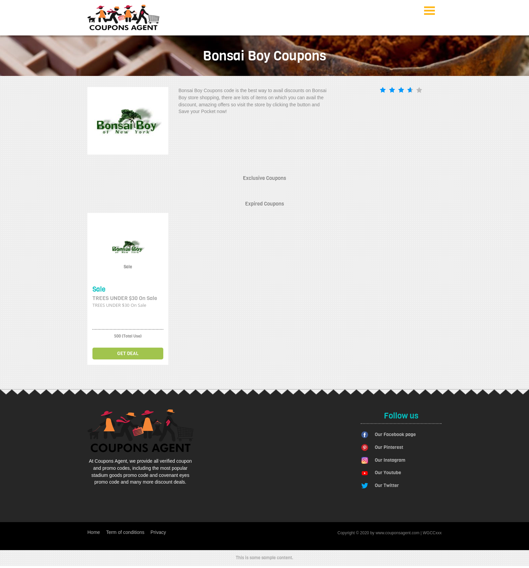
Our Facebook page (395, 434)
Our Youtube (388, 472)
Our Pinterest (389, 447)
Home (93, 532)
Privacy (158, 532)
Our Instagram (390, 460)
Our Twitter (387, 485)
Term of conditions (125, 532)
